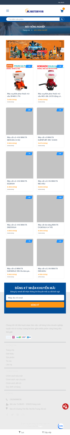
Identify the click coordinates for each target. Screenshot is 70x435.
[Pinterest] (17, 414)
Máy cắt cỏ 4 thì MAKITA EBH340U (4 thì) (17, 138)
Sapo (40, 426)
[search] (35, 19)
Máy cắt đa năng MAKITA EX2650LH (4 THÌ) (48, 225)
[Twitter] (12, 414)
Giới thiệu (10, 353)
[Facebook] (7, 414)
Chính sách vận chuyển (16, 379)
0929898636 (15, 399)
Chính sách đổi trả (13, 383)
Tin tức (9, 361)
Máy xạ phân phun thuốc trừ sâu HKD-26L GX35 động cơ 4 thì (50, 96)
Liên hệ (9, 364)
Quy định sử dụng (13, 386)
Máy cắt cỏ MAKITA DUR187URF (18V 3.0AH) (47, 138)
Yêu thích (61, 2)
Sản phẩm (10, 357)
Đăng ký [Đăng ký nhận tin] (35, 304)
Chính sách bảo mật (14, 375)
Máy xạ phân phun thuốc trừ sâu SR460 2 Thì (18, 94)
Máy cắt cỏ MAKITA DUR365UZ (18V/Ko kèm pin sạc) (18, 271)
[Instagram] (23, 414)
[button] (62, 50)
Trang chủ (10, 350)
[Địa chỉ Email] (35, 297)
